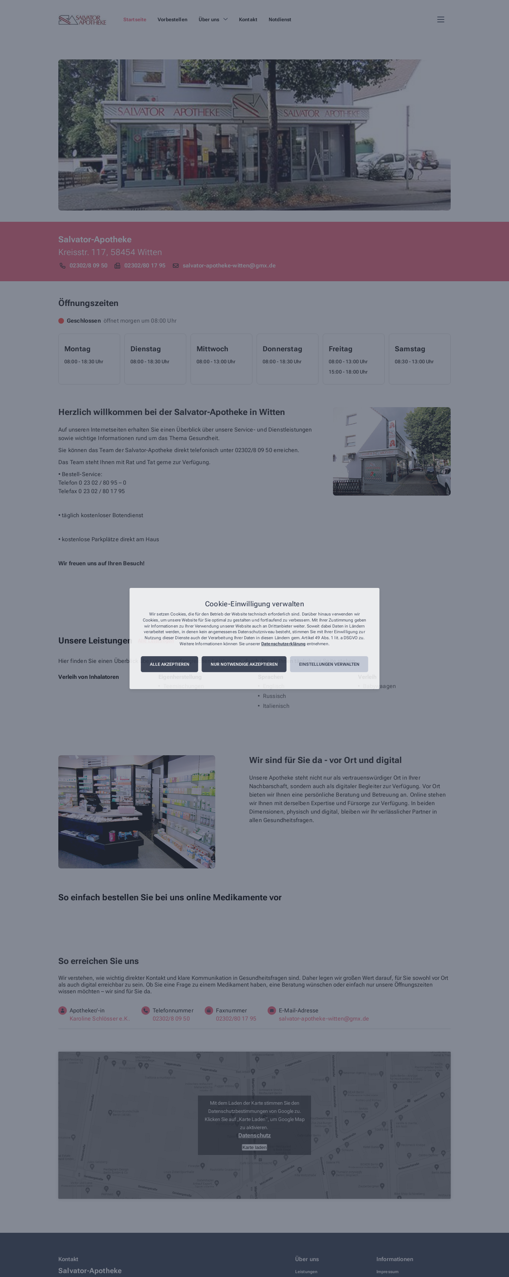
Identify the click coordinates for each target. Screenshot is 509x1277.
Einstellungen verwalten (329, 664)
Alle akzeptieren (169, 664)
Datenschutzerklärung (283, 643)
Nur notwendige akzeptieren (244, 664)
